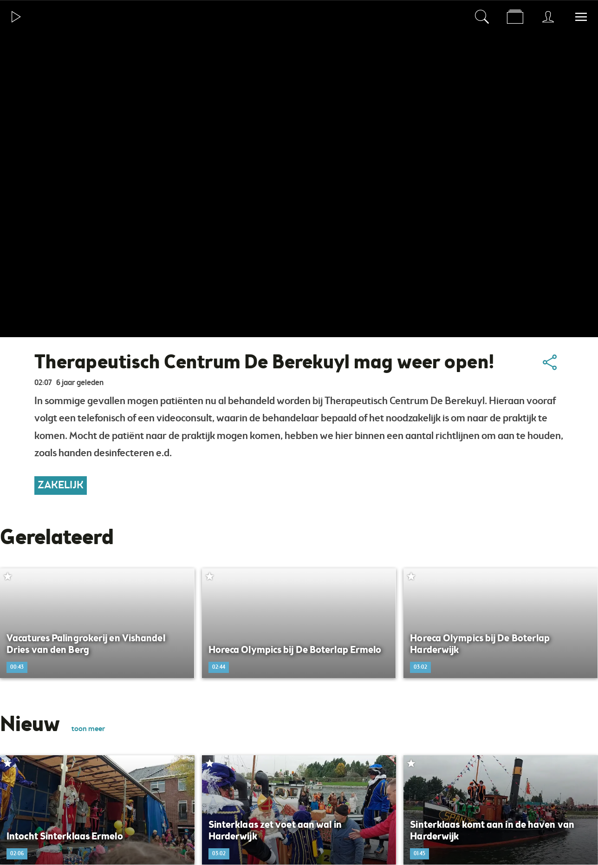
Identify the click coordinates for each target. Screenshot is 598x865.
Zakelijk (61, 485)
